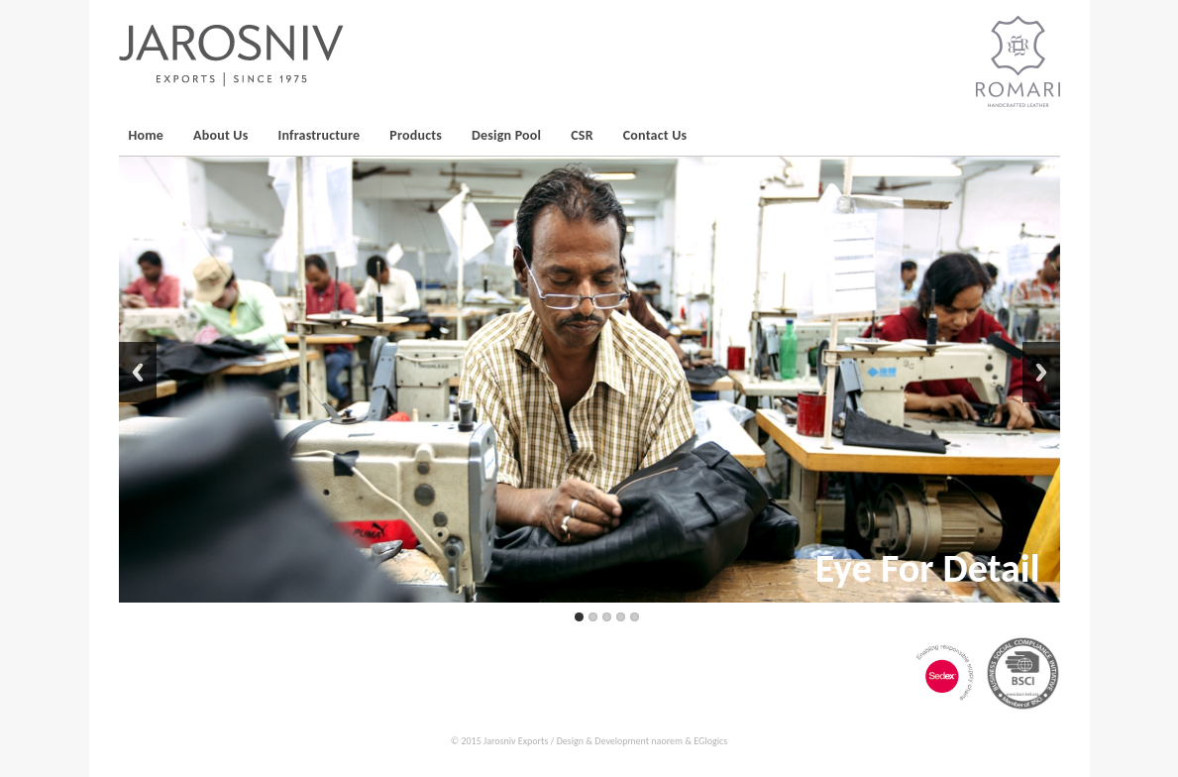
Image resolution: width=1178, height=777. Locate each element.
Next (1041, 372)
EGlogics (710, 740)
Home (146, 135)
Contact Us (655, 135)
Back (138, 372)
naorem (667, 740)
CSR (582, 135)
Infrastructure (319, 135)
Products (415, 135)
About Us (220, 135)
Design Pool (506, 135)
